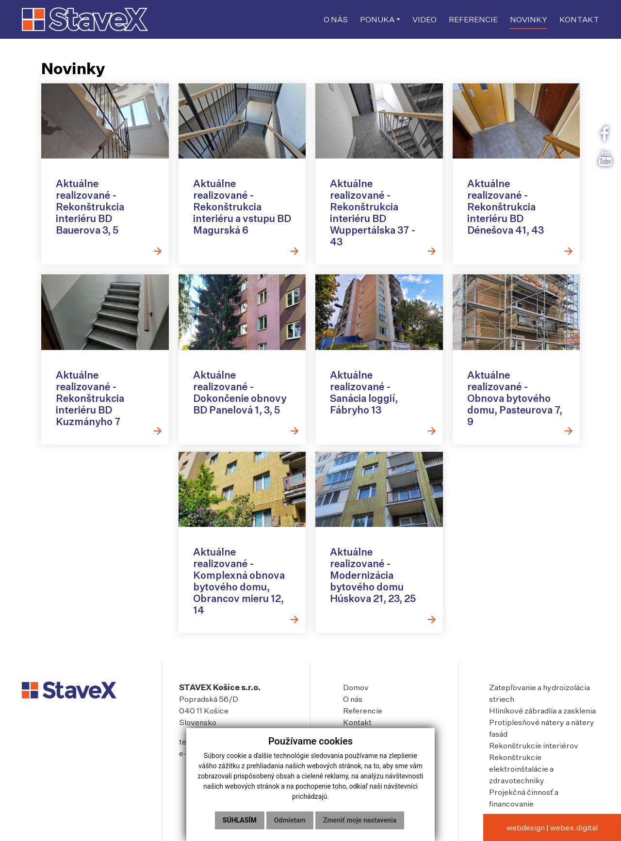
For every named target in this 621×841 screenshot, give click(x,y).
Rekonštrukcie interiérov (533, 745)
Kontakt (357, 722)
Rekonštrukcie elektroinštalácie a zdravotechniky (521, 768)
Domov (356, 687)
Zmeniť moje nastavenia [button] (359, 820)
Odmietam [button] (290, 820)
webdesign (526, 827)
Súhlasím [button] (240, 820)
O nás (352, 699)
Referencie (362, 710)
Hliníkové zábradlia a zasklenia (542, 710)
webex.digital (574, 827)
